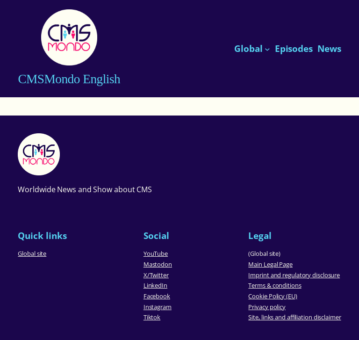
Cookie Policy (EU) (272, 296)
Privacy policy (267, 307)
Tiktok (152, 317)
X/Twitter (156, 275)
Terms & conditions (274, 285)
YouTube (156, 253)
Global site (32, 253)
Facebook (157, 296)
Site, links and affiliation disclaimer (294, 317)
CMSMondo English (69, 79)
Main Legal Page (270, 264)
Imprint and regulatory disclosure (294, 275)
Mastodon (158, 264)
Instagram (158, 307)
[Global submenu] (267, 48)
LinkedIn (155, 285)
